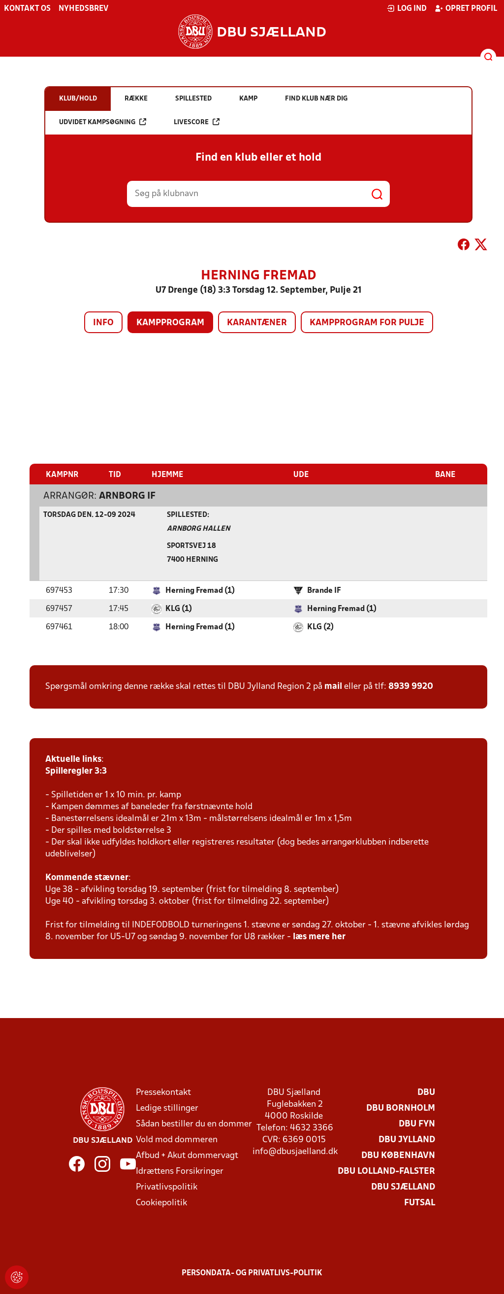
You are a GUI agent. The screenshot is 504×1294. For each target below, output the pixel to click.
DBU (426, 1092)
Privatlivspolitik (166, 1187)
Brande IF (324, 590)
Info (103, 323)
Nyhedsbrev (83, 8)
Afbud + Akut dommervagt (187, 1155)
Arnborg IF (127, 495)
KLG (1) (178, 608)
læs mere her (319, 936)
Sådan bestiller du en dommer (194, 1124)
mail (333, 686)
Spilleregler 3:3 (76, 771)
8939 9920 (410, 686)
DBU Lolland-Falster (386, 1171)
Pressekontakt (163, 1092)
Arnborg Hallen (198, 528)
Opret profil (466, 8)
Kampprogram (170, 323)
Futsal (419, 1202)
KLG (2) (320, 626)
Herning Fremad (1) (200, 590)
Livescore (197, 122)
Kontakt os (27, 8)
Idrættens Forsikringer (179, 1171)
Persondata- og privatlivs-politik (252, 1272)
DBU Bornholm (400, 1108)
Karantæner (257, 323)
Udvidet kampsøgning (102, 122)
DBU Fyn (417, 1124)
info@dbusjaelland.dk (295, 1151)
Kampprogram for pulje (367, 323)
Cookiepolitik (161, 1202)
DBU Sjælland (403, 1187)
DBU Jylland (406, 1139)
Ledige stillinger (167, 1108)
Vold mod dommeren (177, 1139)
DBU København (398, 1155)
